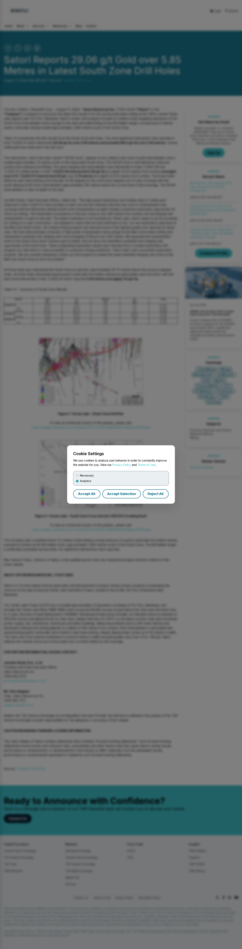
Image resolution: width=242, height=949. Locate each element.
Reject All (156, 494)
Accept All (86, 494)
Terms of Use (146, 465)
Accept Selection (121, 494)
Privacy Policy (121, 465)
